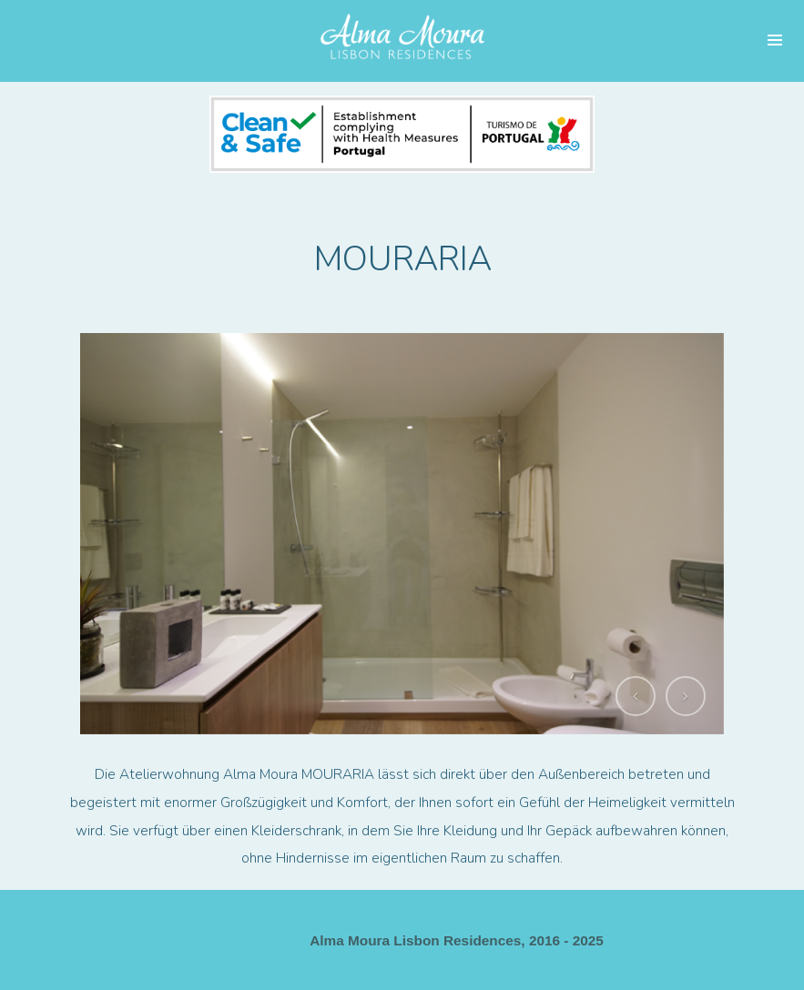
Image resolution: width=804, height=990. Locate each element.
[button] (636, 696)
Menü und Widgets (775, 41)
